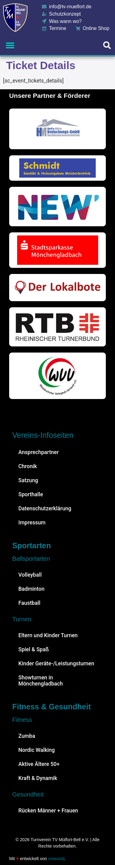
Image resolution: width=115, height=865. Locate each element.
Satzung (28, 480)
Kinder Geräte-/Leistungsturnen (56, 663)
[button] (10, 45)
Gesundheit (27, 794)
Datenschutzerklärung (44, 508)
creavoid (56, 858)
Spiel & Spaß (33, 649)
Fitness (22, 719)
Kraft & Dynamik (37, 778)
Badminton (31, 589)
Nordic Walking (36, 750)
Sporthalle (30, 494)
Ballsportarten (31, 558)
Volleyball (30, 575)
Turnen (22, 619)
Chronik (27, 466)
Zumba (26, 736)
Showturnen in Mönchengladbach (40, 681)
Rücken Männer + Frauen (48, 811)
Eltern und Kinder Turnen (48, 635)
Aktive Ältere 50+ (39, 764)
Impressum (32, 522)
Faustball (29, 603)
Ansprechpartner (38, 452)
